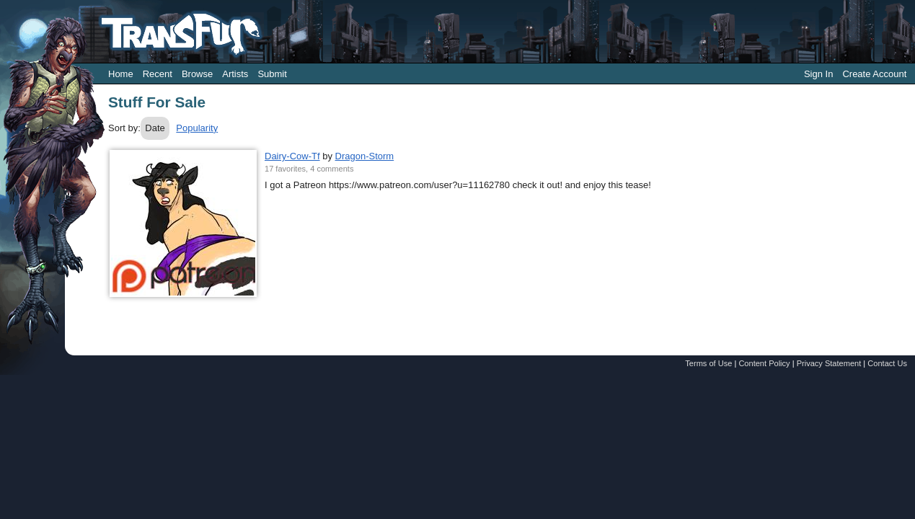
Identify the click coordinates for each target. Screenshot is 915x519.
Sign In (818, 73)
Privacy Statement (829, 363)
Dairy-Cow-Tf (292, 156)
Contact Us (887, 363)
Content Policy (764, 363)
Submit (271, 73)
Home (120, 73)
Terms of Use (708, 363)
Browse (197, 73)
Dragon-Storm (364, 156)
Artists (235, 73)
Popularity (197, 128)
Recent (157, 73)
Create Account (874, 73)
